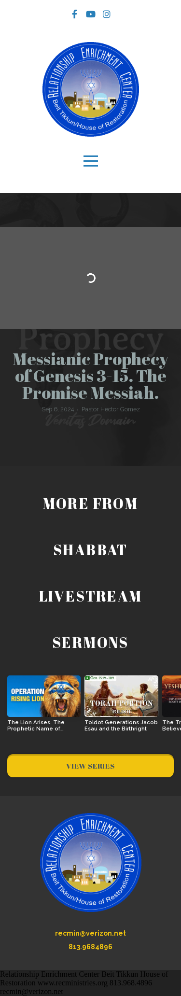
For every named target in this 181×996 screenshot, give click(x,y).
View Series (90, 766)
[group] (44, 707)
